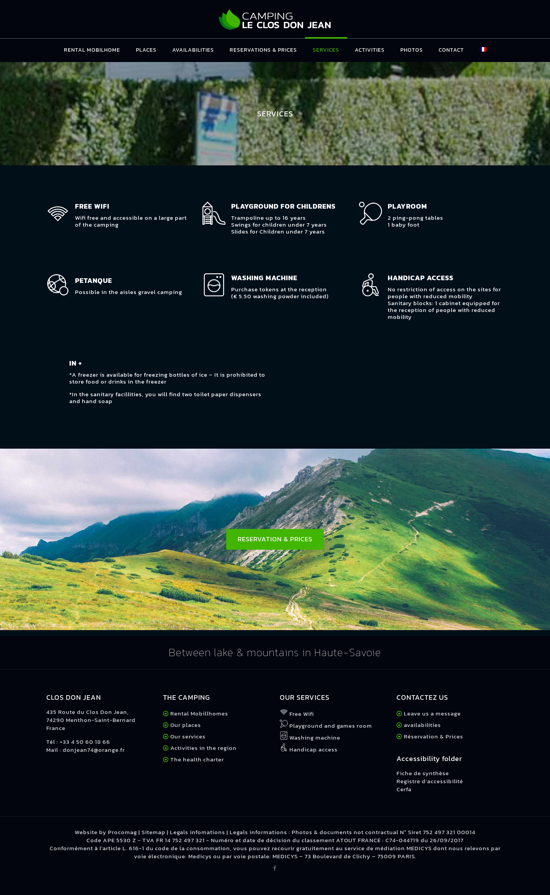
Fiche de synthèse (423, 773)
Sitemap (153, 832)
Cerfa (404, 789)
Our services (188, 736)
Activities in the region (203, 747)
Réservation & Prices (433, 736)
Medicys (200, 856)
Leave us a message (432, 713)
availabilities (422, 724)
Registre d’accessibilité (430, 781)
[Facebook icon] (275, 868)
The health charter (196, 759)
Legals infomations (197, 832)
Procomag (122, 832)
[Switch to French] (483, 50)
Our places (185, 724)
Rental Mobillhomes (199, 713)
